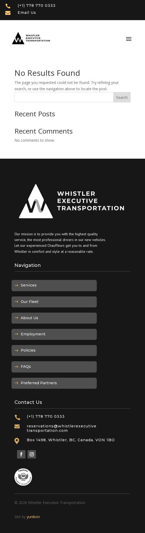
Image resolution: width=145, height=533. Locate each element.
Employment (33, 334)
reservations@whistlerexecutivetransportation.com (61, 428)
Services (29, 285)
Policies (28, 350)
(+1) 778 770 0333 (37, 5)
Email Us (27, 12)
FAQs (26, 366)
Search (122, 97)
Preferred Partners (39, 383)
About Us (29, 318)
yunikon (33, 516)
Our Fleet (30, 301)
